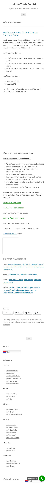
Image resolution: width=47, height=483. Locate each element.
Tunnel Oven (10, 322)
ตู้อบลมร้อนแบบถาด (14, 264)
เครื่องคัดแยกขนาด (26, 293)
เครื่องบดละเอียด (13, 275)
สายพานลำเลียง (11, 451)
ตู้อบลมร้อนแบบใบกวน (13, 376)
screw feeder (24, 290)
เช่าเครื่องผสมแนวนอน (13, 464)
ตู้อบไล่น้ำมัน (27, 264)
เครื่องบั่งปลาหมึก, (14, 293)
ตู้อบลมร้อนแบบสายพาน (15, 267)
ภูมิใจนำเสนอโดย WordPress (11, 479)
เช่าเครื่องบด (10, 466)
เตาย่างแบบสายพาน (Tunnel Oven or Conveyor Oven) (20, 33)
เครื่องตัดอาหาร (11, 433)
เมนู (24, 14)
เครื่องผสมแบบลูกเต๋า (16, 280)
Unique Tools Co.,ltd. (23, 4)
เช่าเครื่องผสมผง (11, 461)
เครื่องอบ (18, 320)
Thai (6, 352)
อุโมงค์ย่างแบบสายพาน (22, 322)
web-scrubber (15, 287)
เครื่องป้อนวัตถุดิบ (27, 287)
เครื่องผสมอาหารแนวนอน (14, 415)
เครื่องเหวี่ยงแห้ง (13, 290)
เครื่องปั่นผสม (28, 280)
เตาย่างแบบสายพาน (30, 267)
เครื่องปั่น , (24, 275)
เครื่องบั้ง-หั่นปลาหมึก (12, 438)
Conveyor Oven (36, 320)
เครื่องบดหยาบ (32, 275)
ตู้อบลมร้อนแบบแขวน (12, 384)
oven (4, 322)
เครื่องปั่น (9, 399)
